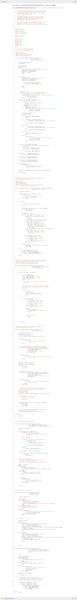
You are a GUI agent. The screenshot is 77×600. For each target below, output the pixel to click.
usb (50, 5)
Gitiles (6, 598)
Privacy (9, 598)
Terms (12, 598)
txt (72, 598)
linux (20, 5)
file (34, 7)
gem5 (13, 5)
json (75, 598)
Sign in (75, 1)
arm (17, 5)
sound (47, 5)
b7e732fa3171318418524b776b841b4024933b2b (33, 5)
